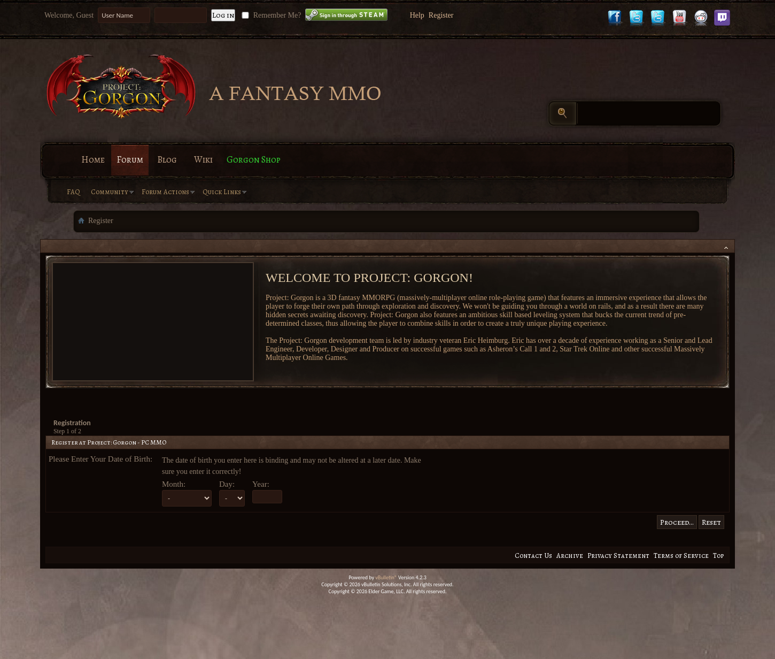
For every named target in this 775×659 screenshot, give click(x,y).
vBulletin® (386, 577)
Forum (130, 160)
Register (441, 15)
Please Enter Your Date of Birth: (100, 459)
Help (417, 15)
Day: (227, 484)
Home (93, 160)
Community (109, 191)
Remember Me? (270, 15)
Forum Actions (165, 191)
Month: (173, 484)
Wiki (203, 160)
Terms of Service (681, 555)
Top (718, 555)
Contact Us (533, 555)
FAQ (73, 191)
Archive (569, 555)
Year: (260, 484)
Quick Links (222, 191)
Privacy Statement (618, 555)
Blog (167, 160)
